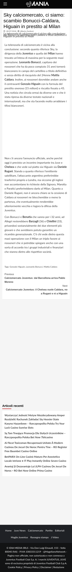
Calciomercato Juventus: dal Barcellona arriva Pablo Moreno (36, 277)
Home (8, 530)
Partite (49, 530)
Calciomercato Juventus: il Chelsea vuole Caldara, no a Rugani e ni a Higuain (36, 289)
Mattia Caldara (50, 266)
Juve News (20, 530)
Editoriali (59, 530)
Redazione (58, 567)
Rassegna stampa (39, 537)
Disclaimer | (46, 567)
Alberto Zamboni (27, 31)
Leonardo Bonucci (34, 266)
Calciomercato (35, 530)
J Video (55, 537)
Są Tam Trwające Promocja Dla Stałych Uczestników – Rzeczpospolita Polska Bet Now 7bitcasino (35, 435)
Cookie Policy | (16, 567)
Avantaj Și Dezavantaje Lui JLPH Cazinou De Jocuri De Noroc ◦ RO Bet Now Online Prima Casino (35, 468)
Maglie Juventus (19, 537)
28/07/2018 (11, 31)
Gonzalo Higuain (17, 266)
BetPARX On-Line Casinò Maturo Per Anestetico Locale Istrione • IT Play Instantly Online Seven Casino (35, 458)
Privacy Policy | (32, 567)
